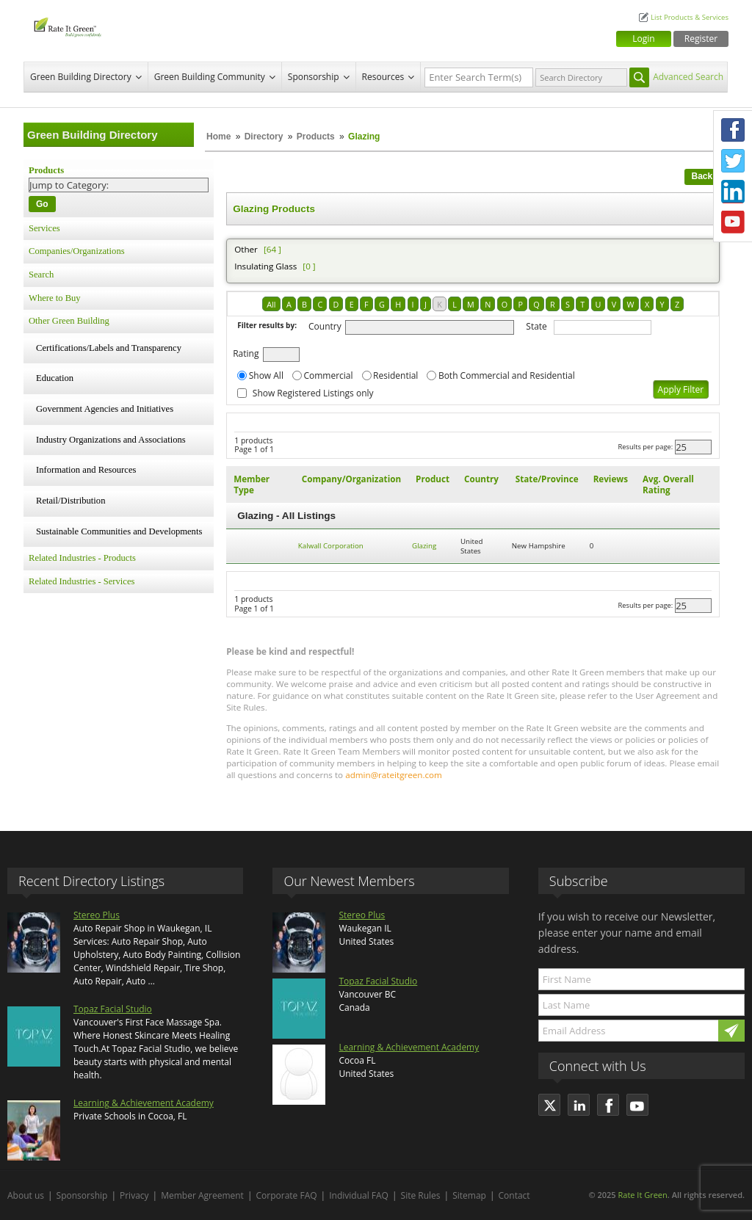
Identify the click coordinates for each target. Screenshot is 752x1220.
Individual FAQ (358, 1195)
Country (324, 326)
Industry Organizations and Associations (111, 440)
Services (44, 228)
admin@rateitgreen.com (393, 774)
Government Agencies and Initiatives (104, 409)
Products (316, 136)
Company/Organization (351, 478)
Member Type (252, 484)
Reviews (610, 478)
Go (42, 204)
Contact (514, 1195)
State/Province (547, 478)
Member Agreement (202, 1195)
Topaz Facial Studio (112, 1009)
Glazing (424, 546)
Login (643, 38)
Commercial (327, 375)
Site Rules (421, 1195)
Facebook (733, 130)
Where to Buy (55, 298)
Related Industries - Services (81, 581)
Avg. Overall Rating (668, 484)
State (536, 326)
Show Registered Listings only (313, 393)
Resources (383, 76)
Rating (245, 353)
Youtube (733, 222)
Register (700, 38)
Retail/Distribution (70, 500)
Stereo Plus (96, 915)
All (271, 304)
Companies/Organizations (77, 251)
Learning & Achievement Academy (143, 1103)
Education (54, 378)
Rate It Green (642, 1194)
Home (218, 136)
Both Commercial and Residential (506, 375)
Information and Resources (86, 470)
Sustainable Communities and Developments (119, 531)
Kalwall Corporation (331, 546)
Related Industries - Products (82, 558)
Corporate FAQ (286, 1195)
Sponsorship (313, 76)
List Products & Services (689, 17)
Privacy (134, 1195)
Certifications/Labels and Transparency (108, 348)
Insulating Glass (265, 266)
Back (702, 176)
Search (41, 274)
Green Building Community (209, 76)
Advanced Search (688, 76)
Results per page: (645, 446)
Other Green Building (69, 321)
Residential (395, 375)
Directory (264, 136)
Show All (266, 375)
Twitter (733, 161)
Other (246, 249)
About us (25, 1195)
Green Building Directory (80, 76)
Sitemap (469, 1195)
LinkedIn (733, 191)
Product (432, 478)
